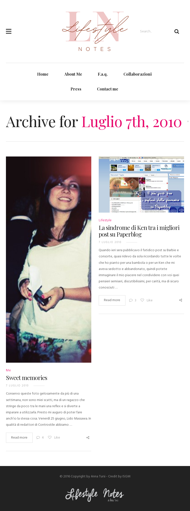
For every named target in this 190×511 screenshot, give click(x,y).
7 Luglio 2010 (17, 385)
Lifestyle (105, 220)
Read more (19, 438)
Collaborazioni (137, 74)
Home (42, 74)
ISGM (126, 476)
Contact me (107, 88)
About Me (73, 74)
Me (8, 370)
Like (54, 438)
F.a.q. (103, 74)
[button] (8, 28)
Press (76, 88)
